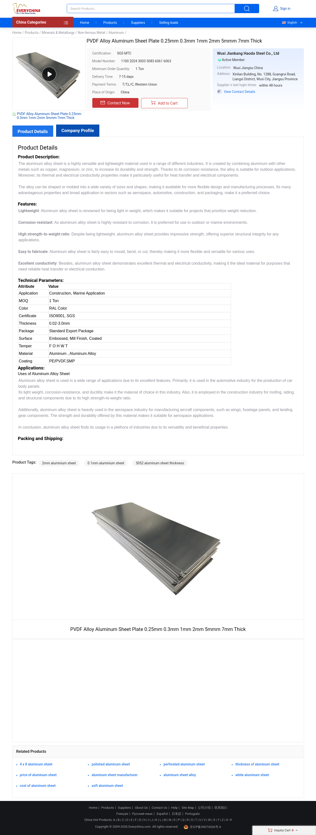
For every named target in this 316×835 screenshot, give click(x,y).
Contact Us (159, 807)
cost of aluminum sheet (38, 786)
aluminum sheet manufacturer (114, 775)
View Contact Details (239, 92)
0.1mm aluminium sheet (106, 463)
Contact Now (115, 102)
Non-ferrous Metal (91, 33)
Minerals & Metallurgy (58, 33)
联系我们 (220, 807)
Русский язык (142, 813)
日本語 (176, 813)
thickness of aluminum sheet (257, 764)
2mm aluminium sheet (59, 463)
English (289, 22)
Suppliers (138, 23)
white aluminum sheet (252, 775)
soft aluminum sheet (107, 786)
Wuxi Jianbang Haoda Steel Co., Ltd (248, 53)
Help (174, 807)
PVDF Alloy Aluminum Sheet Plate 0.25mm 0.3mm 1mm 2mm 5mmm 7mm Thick (49, 116)
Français (122, 813)
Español (162, 813)
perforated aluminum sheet (184, 764)
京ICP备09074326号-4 (202, 827)
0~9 (228, 820)
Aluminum (116, 33)
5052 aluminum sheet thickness (160, 463)
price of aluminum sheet (38, 775)
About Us (141, 807)
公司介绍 (204, 807)
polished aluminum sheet (111, 764)
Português (192, 813)
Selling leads (168, 23)
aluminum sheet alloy (179, 775)
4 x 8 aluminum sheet (36, 764)
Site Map (188, 807)
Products (110, 23)
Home (84, 23)
